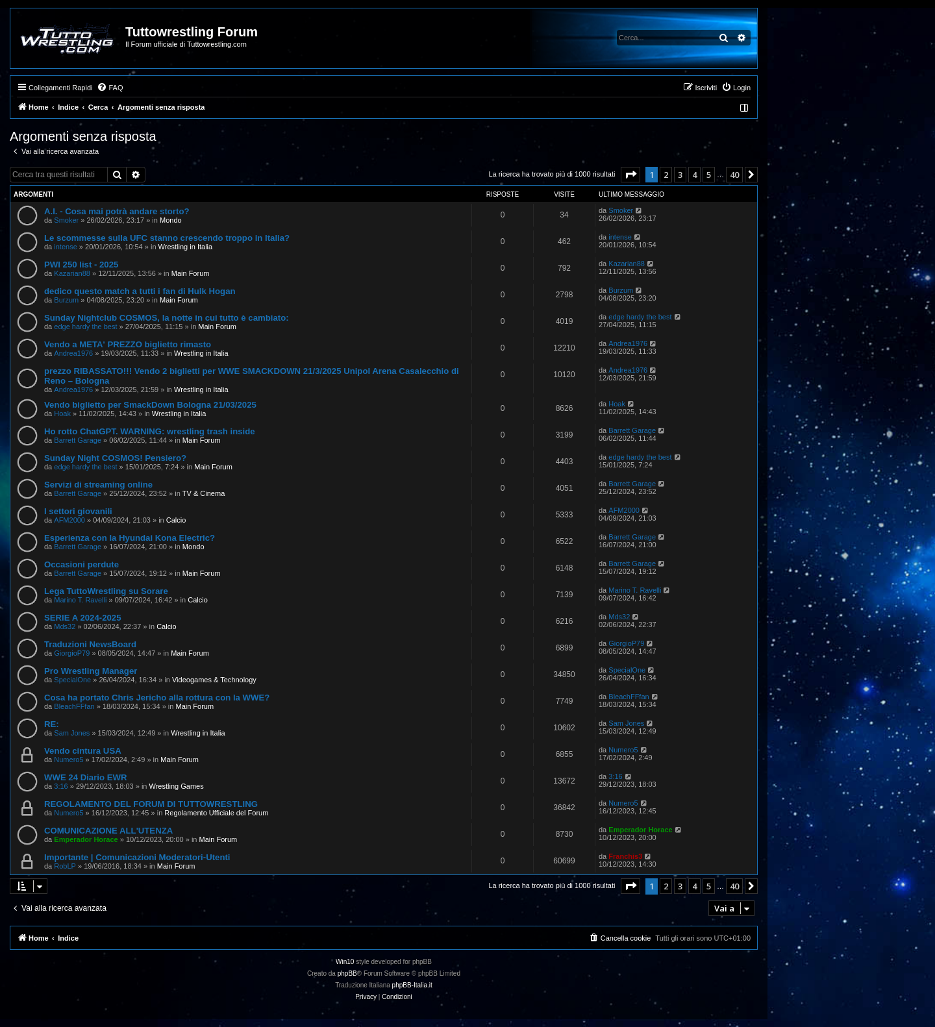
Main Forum (190, 273)
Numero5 (68, 759)
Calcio (176, 520)
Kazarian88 (72, 273)
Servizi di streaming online (98, 484)
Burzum (66, 300)
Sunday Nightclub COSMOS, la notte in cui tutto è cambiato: (166, 318)
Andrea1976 (73, 353)
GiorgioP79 (72, 653)
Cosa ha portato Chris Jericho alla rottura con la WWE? (156, 697)
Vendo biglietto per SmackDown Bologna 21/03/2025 (150, 405)
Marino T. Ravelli (80, 600)
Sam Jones (72, 733)
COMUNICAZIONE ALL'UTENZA (108, 830)
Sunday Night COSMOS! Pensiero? (115, 458)
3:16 (61, 786)
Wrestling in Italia (185, 247)
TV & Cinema (203, 493)
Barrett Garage (77, 440)
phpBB (347, 973)
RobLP (65, 866)
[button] (630, 174)
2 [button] (666, 174)
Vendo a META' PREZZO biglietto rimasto (127, 344)
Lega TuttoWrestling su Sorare (106, 591)
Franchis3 (625, 856)
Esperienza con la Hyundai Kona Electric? (129, 538)
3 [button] (680, 174)
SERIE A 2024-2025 (82, 618)
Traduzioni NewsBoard (90, 644)
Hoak (62, 413)
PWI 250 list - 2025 (81, 264)
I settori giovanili (78, 511)
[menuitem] (110, 87)
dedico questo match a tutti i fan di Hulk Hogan (140, 291)
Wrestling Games (176, 786)
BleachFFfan (74, 706)
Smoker (66, 220)
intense (65, 247)
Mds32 (64, 626)
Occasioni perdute (81, 564)
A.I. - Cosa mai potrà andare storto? (117, 211)
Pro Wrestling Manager (90, 671)
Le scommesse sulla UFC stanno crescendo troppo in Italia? (167, 238)
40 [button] (734, 174)
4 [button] (694, 174)
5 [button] (708, 174)
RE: (51, 724)
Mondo (171, 220)
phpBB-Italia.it (412, 985)
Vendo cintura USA (82, 751)
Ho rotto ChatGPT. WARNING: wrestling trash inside (149, 431)
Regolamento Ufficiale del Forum (216, 813)
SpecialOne (72, 680)
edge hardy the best (85, 326)
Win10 (345, 961)
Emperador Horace (86, 839)
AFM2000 (69, 520)
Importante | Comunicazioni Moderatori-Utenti (137, 857)
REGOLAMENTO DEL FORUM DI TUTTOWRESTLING (151, 804)
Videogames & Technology (214, 680)
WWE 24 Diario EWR (85, 777)
